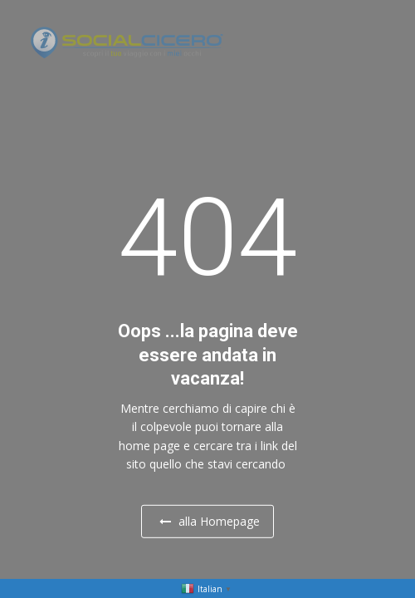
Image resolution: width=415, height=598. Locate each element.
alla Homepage (209, 521)
